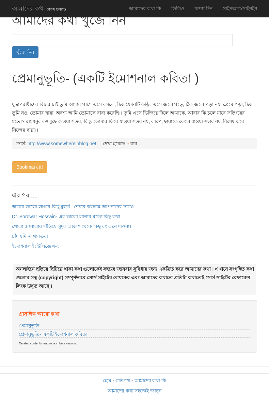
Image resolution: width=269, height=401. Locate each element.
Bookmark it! (29, 167)
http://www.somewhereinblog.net (62, 143)
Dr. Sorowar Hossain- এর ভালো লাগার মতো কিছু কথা (66, 216)
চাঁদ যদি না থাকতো (30, 236)
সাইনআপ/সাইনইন (240, 8)
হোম (107, 380)
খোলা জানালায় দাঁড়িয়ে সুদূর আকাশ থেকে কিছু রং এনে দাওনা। (71, 226)
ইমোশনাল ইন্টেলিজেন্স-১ (36, 246)
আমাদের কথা (39, 8)
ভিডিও (177, 8)
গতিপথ (122, 380)
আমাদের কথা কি (145, 8)
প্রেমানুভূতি (29, 325)
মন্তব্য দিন (203, 8)
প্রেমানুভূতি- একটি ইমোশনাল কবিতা (53, 334)
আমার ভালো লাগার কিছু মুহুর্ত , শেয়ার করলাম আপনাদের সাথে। (73, 206)
